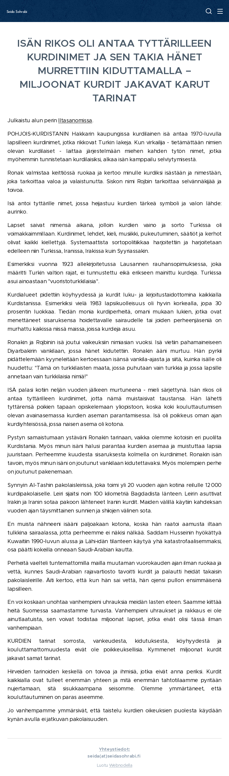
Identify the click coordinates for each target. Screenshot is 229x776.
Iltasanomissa (75, 120)
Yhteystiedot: (114, 749)
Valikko (220, 11)
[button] (208, 11)
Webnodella (120, 765)
